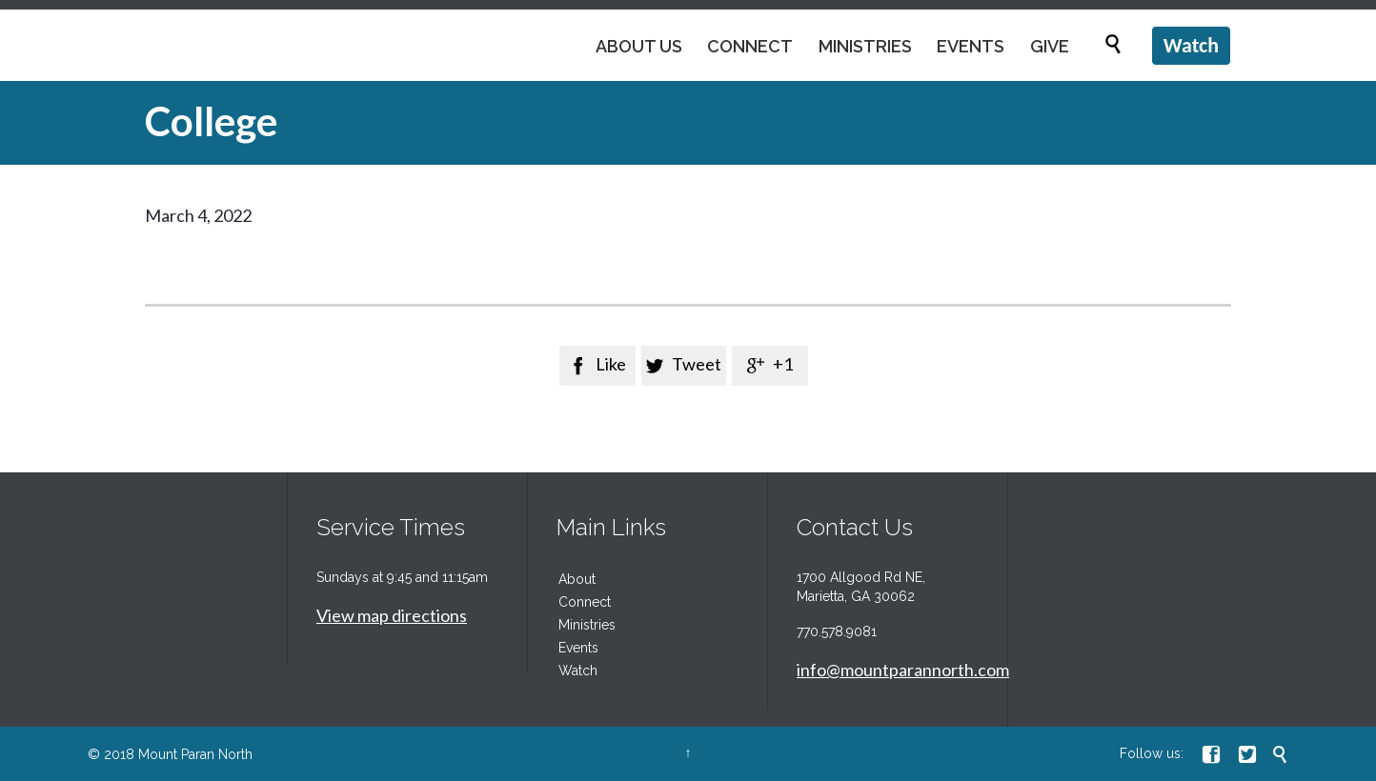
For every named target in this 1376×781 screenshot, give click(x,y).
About (577, 579)
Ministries (587, 624)
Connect (584, 602)
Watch (577, 670)
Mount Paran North (195, 754)
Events (578, 647)
